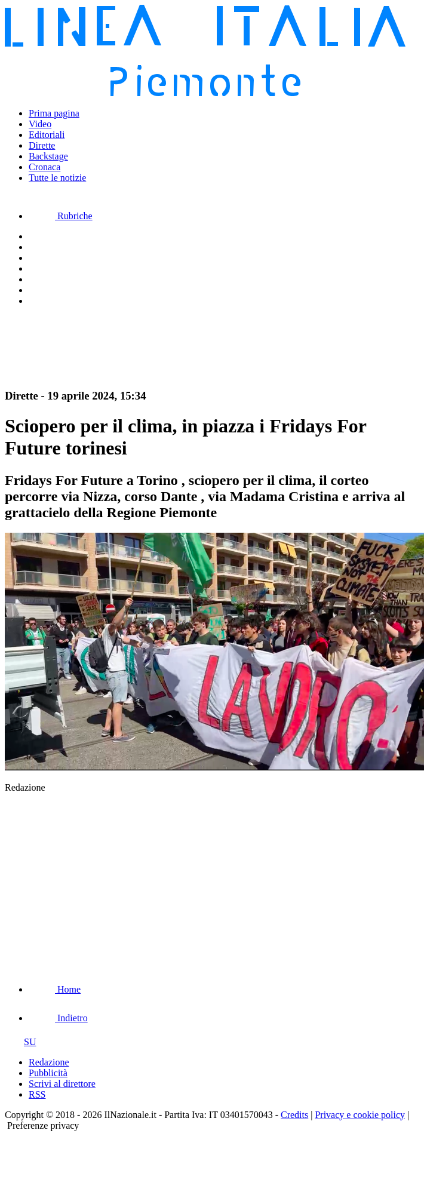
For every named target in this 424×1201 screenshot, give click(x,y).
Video (40, 124)
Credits (294, 1115)
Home (55, 989)
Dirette (42, 145)
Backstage (48, 156)
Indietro (58, 1018)
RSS (37, 1094)
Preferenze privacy (43, 1125)
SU (20, 1042)
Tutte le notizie (57, 178)
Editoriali (46, 135)
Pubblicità (48, 1073)
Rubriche (61, 216)
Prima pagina (54, 113)
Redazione (49, 1062)
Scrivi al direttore (62, 1084)
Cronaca (44, 167)
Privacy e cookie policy (360, 1115)
